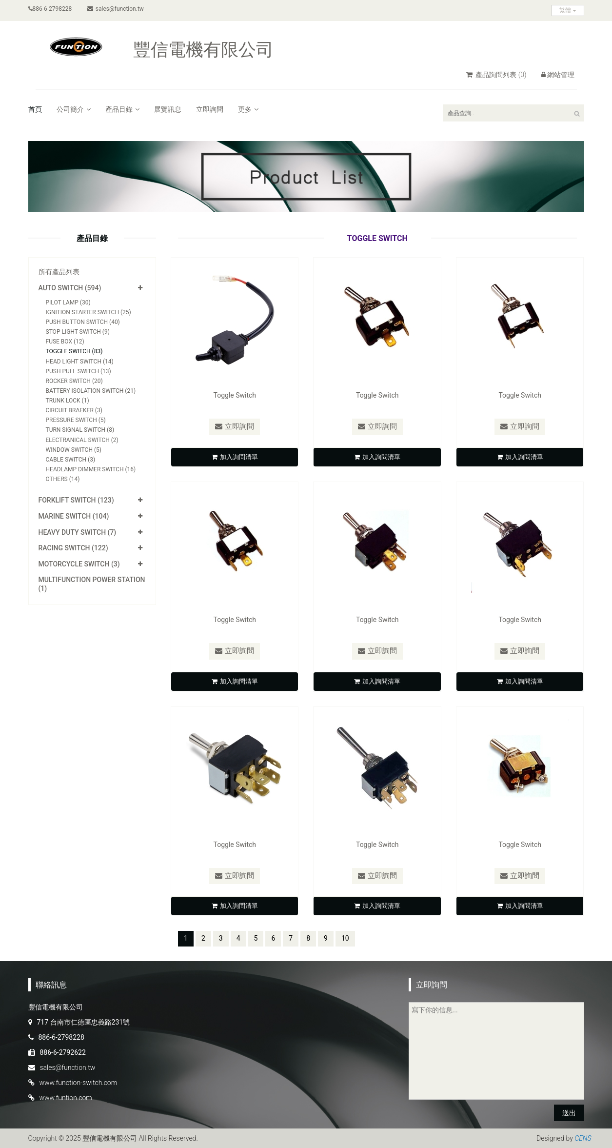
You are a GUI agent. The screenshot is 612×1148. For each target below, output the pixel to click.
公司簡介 (74, 109)
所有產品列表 (59, 272)
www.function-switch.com (78, 1083)
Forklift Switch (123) (76, 500)
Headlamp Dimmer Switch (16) (91, 469)
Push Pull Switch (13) (78, 371)
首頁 (35, 109)
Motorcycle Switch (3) (79, 564)
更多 (248, 109)
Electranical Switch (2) (82, 440)
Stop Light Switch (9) (78, 331)
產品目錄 (122, 109)
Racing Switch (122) (73, 548)
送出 (569, 1113)
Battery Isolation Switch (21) (91, 390)
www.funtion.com (65, 1098)
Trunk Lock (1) (67, 400)
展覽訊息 (167, 109)
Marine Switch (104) (74, 516)
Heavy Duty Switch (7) (78, 532)
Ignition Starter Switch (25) (88, 312)
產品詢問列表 (496, 75)
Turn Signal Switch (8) (80, 429)
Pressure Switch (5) (76, 420)
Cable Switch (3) (71, 459)
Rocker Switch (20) (74, 381)
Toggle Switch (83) (74, 351)
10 (345, 938)
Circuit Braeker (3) (74, 410)
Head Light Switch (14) (80, 361)
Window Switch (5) (73, 449)
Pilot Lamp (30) (68, 302)
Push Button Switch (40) (83, 322)
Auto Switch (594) (70, 288)
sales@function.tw (115, 8)
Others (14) (63, 479)
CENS (582, 1138)
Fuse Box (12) (65, 341)
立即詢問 (209, 109)
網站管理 (557, 75)
